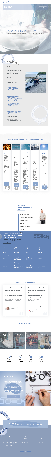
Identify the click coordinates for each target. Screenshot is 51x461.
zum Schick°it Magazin (12, 396)
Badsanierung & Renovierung (21, 31)
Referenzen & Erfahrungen (24, 325)
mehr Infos (6, 189)
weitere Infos (11, 37)
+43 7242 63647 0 (41, 442)
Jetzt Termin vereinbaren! (43, 1)
